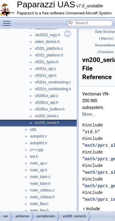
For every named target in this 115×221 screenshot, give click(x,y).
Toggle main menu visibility (8, 20)
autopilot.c (38, 136)
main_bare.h (40, 183)
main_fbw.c (39, 204)
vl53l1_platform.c (49, 48)
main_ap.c (38, 163)
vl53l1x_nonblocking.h (53, 89)
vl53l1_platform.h (49, 55)
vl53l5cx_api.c (46, 96)
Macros (106, 39)
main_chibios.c (42, 190)
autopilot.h (38, 143)
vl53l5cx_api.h (46, 102)
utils (33, 129)
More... (88, 114)
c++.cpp (36, 150)
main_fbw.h (39, 210)
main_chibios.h (42, 197)
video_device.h (47, 42)
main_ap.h (38, 170)
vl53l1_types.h (47, 62)
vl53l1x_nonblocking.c (53, 82)
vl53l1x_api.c (45, 69)
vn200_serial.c (47, 116)
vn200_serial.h (47, 123)
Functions (106, 52)
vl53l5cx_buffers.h (50, 109)
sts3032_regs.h (47, 35)
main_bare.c (40, 177)
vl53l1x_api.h (45, 75)
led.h (34, 156)
